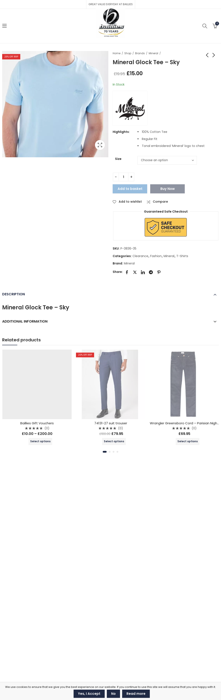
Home (116, 53)
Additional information (24, 321)
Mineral (153, 53)
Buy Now (167, 188)
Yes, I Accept (89, 693)
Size (118, 159)
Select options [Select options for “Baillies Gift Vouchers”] (40, 441)
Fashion (156, 256)
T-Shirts (182, 256)
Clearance (140, 256)
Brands (140, 53)
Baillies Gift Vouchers (37, 423)
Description (13, 294)
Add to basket (130, 188)
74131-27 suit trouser (110, 423)
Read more (135, 693)
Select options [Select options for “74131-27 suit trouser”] (114, 441)
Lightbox (100, 145)
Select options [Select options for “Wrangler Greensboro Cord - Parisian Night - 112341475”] (187, 441)
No (113, 693)
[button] (105, 452)
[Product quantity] (123, 177)
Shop (127, 53)
